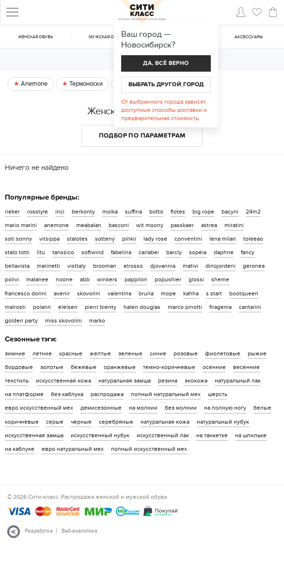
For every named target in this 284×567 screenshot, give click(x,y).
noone (64, 279)
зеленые (130, 353)
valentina (119, 293)
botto (156, 211)
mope (168, 293)
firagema (220, 307)
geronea (254, 265)
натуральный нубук (223, 421)
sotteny (105, 238)
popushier (168, 279)
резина (167, 380)
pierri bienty (100, 307)
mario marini (21, 225)
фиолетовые (222, 353)
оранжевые (120, 367)
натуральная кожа (165, 421)
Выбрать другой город (166, 84)
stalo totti (17, 252)
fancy (247, 252)
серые (54, 421)
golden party (21, 320)
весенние (246, 367)
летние (42, 353)
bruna (146, 293)
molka (110, 211)
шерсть (217, 394)
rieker (12, 211)
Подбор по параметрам (142, 135)
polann (42, 307)
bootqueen (243, 293)
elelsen (68, 307)
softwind (92, 252)
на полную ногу (225, 407)
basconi (119, 225)
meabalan (88, 225)
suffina (133, 211)
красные (70, 353)
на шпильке (251, 435)
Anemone (33, 84)
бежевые (83, 367)
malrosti (15, 307)
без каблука (67, 394)
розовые (186, 353)
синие (158, 353)
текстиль (17, 380)
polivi (12, 279)
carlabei (149, 252)
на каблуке (19, 448)
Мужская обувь (107, 37)
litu (41, 252)
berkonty (83, 211)
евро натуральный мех (73, 448)
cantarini (250, 307)
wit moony (149, 225)
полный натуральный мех (166, 394)
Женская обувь (35, 37)
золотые (51, 367)
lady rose (155, 238)
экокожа (196, 380)
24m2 (253, 211)
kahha (191, 293)
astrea (209, 225)
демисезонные (101, 407)
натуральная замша (124, 380)
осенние (214, 367)
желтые (100, 353)
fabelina (121, 252)
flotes (178, 211)
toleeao (253, 238)
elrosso (133, 265)
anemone (56, 225)
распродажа (107, 394)
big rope (203, 211)
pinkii (129, 238)
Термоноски (85, 84)
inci (59, 211)
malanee (37, 279)
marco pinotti (185, 307)
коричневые (22, 421)
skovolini (88, 293)
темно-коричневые (169, 367)
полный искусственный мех (149, 448)
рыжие (257, 353)
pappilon (136, 279)
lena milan (222, 238)
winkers (107, 279)
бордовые (19, 367)
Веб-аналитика (79, 531)
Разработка (39, 531)
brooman (104, 265)
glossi (196, 279)
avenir (62, 293)
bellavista (17, 265)
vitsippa (49, 238)
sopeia (197, 252)
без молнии (181, 407)
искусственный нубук (100, 435)
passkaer (182, 225)
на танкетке (212, 435)
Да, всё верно (166, 63)
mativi (190, 265)
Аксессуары (249, 37)
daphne (224, 252)
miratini (234, 225)
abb (85, 279)
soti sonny (18, 238)
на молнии (143, 407)
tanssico (63, 252)
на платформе (24, 394)
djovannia (162, 265)
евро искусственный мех (39, 407)
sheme (220, 279)
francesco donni (26, 293)
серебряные (116, 421)
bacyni (229, 211)
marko (97, 320)
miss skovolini (63, 320)
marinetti (48, 265)
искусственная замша (34, 435)
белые (262, 407)
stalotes (77, 238)
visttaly (76, 265)
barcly (174, 252)
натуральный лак (238, 380)
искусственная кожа (63, 380)
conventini (188, 238)
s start (214, 293)
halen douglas (142, 307)
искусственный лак (163, 435)
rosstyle (37, 211)
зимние (15, 353)
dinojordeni (220, 265)
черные (81, 421)
